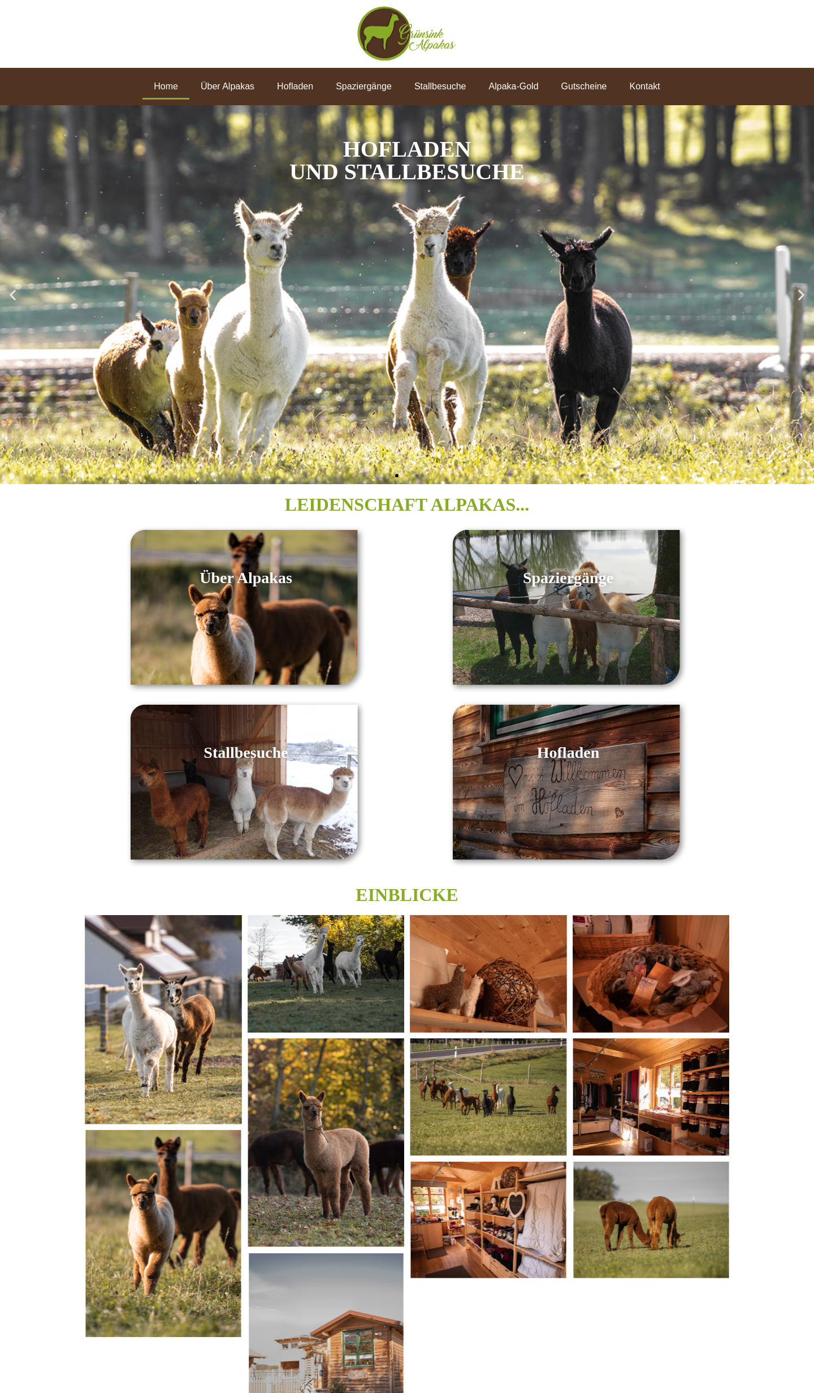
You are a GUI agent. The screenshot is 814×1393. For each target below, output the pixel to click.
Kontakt (645, 86)
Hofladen (295, 86)
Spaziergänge (364, 86)
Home (166, 86)
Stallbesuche (440, 86)
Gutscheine (584, 86)
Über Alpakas (227, 86)
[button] (13, 295)
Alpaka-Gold (514, 86)
